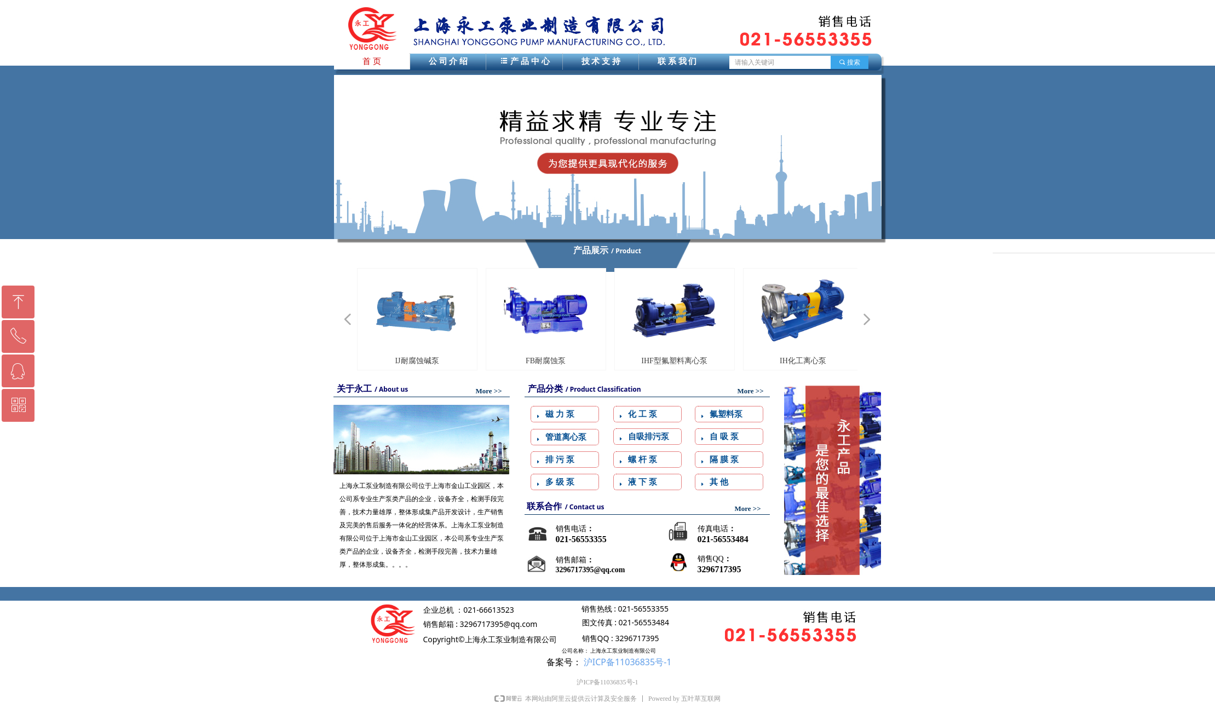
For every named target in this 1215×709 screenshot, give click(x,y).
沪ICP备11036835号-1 (628, 662)
